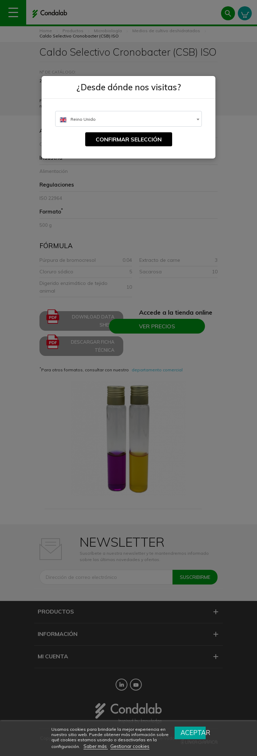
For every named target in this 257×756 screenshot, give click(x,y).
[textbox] (128, 119)
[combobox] (128, 119)
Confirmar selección (129, 139)
